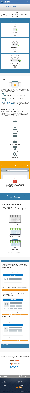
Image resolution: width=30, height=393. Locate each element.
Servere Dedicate (18, 382)
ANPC (24, 391)
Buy (15, 35)
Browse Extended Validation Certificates (15, 340)
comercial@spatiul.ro (21, 385)
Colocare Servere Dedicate (19, 381)
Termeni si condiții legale (5, 386)
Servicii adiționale (4, 382)
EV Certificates (11, 103)
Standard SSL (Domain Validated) (6, 102)
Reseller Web (3, 381)
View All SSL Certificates (7, 344)
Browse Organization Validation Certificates (15, 314)
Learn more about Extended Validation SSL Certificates (15, 252)
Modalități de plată (4, 385)
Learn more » (16, 197)
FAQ (3, 347)
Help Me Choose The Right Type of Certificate (11, 260)
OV (7, 103)
